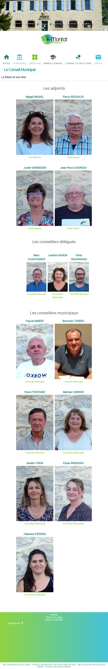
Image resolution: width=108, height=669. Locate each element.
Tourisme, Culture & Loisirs (78, 63)
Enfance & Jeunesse (52, 63)
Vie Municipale (19, 63)
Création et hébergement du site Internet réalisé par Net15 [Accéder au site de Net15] (54, 665)
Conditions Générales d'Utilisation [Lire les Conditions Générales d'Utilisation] (58, 667)
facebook (22, 623)
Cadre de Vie (35, 63)
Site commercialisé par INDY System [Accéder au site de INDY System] (17, 665)
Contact (98, 63)
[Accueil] (54, 39)
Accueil (6, 63)
